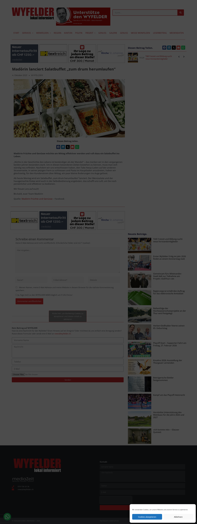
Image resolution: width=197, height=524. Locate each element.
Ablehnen (178, 517)
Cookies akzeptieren (147, 517)
